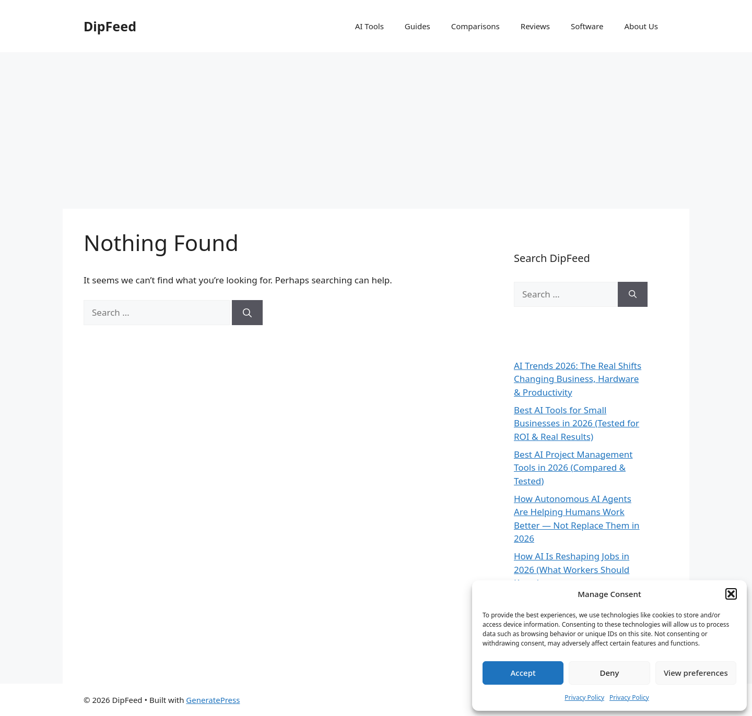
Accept (523, 672)
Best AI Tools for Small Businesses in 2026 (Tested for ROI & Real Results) (576, 423)
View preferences (696, 672)
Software (587, 26)
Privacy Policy (584, 697)
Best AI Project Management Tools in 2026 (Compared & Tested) (573, 467)
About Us (641, 26)
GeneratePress (213, 700)
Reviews (535, 26)
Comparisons (475, 26)
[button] (731, 594)
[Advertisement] (376, 130)
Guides (417, 26)
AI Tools (369, 26)
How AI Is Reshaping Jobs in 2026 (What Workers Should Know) (571, 569)
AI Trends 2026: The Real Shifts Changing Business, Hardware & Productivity (577, 379)
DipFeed (110, 26)
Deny (609, 672)
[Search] (247, 312)
